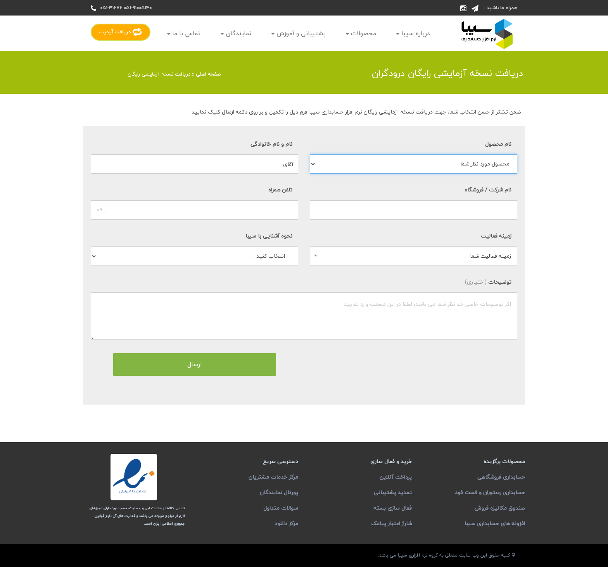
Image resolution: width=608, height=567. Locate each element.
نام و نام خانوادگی (271, 144)
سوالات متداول (280, 508)
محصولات (361, 33)
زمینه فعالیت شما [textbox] (490, 256)
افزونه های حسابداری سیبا (495, 523)
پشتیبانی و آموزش (298, 33)
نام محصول (498, 144)
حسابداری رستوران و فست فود (490, 492)
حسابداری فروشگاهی (501, 477)
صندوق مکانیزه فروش (500, 508)
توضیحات (488, 282)
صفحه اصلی (208, 74)
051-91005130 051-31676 (126, 7)
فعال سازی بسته (392, 508)
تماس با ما (183, 33)
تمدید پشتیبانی (393, 492)
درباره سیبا (413, 33)
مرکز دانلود (286, 523)
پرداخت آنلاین (396, 477)
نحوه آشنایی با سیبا (268, 236)
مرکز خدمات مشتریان (273, 477)
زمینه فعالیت (496, 236)
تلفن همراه (280, 190)
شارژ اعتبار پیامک (391, 523)
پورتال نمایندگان (279, 492)
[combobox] (413, 256)
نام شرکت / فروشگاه (488, 190)
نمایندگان (236, 33)
